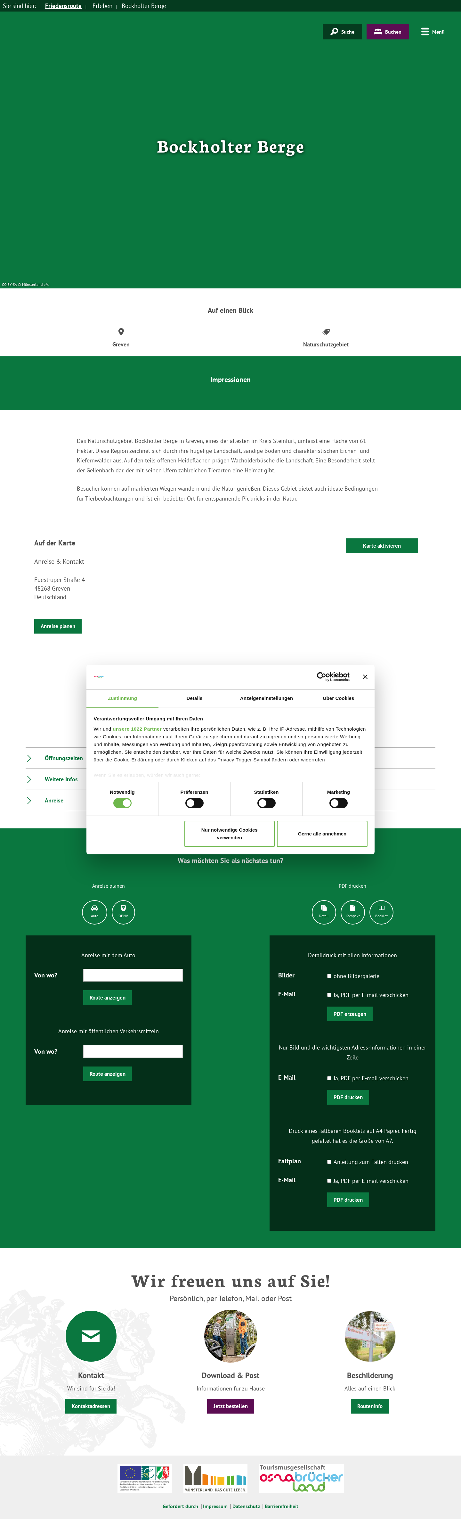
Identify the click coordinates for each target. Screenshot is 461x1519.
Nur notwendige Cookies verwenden (229, 833)
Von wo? (45, 974)
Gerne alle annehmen (322, 833)
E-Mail (286, 993)
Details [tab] (195, 698)
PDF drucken (348, 1097)
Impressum (215, 1506)
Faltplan (289, 1160)
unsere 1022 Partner (137, 729)
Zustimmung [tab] (122, 698)
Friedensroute (63, 6)
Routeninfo (370, 1406)
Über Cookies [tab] (338, 698)
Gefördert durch (180, 1506)
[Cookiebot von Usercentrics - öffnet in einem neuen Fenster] (322, 677)
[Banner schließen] (365, 677)
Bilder (286, 974)
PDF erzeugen (350, 1013)
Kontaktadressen (91, 1406)
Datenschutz (246, 1506)
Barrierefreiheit (281, 1506)
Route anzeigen (107, 997)
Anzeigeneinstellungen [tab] (266, 698)
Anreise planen (58, 626)
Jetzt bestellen (231, 1406)
